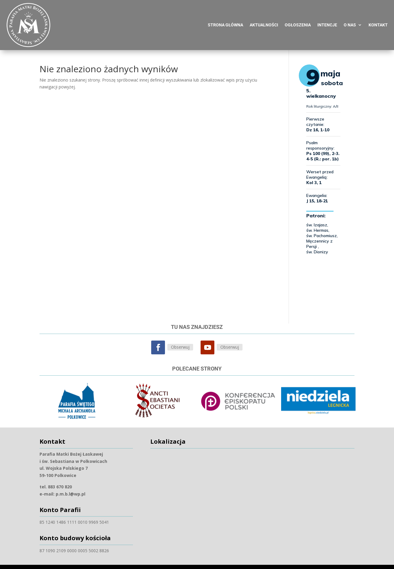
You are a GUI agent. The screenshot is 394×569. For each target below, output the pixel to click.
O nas (350, 19)
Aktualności (264, 19)
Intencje (327, 19)
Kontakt (378, 19)
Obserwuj (180, 339)
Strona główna (225, 19)
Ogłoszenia (298, 19)
